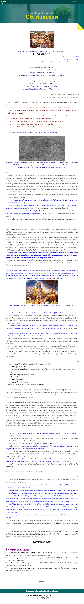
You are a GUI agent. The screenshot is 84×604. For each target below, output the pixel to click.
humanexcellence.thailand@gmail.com (42, 591)
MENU (74, 2)
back (42, 581)
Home (30, 13)
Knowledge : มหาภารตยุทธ (45, 13)
